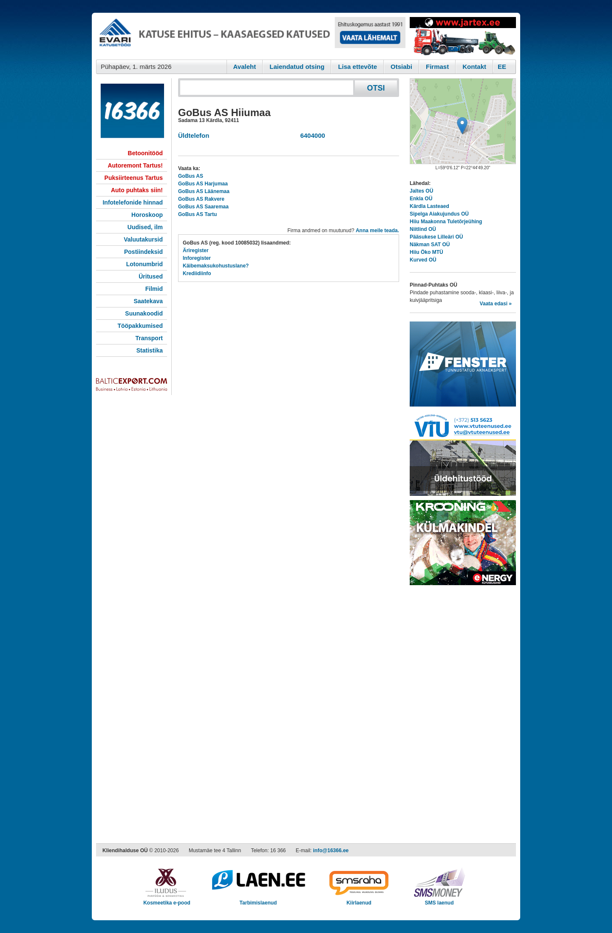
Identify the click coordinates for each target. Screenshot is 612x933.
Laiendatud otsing (296, 66)
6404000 (311, 135)
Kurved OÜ (423, 260)
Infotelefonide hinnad (132, 202)
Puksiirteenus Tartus (134, 177)
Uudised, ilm (145, 227)
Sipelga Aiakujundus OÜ (439, 214)
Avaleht (244, 66)
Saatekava (148, 301)
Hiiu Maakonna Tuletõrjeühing (446, 222)
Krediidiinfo (197, 273)
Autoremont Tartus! (135, 165)
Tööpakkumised (140, 325)
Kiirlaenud (359, 900)
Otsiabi (401, 66)
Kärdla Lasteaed (429, 206)
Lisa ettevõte (357, 66)
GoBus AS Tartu (197, 214)
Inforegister (197, 258)
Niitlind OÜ (423, 229)
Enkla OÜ (421, 199)
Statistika (149, 350)
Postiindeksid (143, 251)
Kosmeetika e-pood (166, 900)
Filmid (154, 288)
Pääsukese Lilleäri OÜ (436, 237)
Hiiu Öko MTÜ (426, 252)
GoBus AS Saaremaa (203, 207)
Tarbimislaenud (258, 900)
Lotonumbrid (144, 264)
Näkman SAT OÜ (430, 244)
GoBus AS (190, 176)
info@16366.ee (331, 850)
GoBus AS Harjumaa (203, 184)
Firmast (437, 66)
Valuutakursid (143, 239)
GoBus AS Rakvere (201, 199)
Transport (149, 338)
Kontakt (474, 66)
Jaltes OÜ (421, 191)
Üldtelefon (193, 135)
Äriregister (196, 250)
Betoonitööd (145, 153)
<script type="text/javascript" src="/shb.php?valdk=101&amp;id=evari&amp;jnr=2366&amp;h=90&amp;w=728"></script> (250, 36)
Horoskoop (147, 214)
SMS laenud (439, 900)
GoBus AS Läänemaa (204, 191)
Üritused (151, 276)
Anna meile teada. (377, 230)
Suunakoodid (144, 313)
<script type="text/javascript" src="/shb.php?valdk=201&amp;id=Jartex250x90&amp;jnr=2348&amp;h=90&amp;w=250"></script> (463, 36)
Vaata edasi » (496, 304)
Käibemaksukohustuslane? (216, 266)
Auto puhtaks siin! (137, 190)
